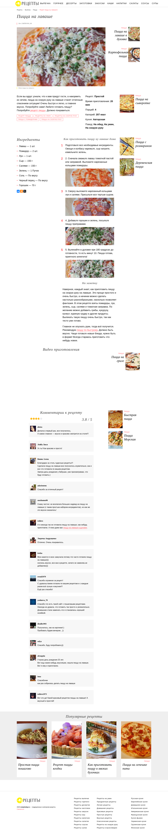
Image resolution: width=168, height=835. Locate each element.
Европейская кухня (139, 802)
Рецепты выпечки (81, 798)
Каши (110, 3)
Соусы (145, 3)
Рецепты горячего (81, 802)
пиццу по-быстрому (87, 330)
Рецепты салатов (81, 821)
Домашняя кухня (138, 805)
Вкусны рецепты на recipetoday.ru (27, 3)
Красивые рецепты (105, 811)
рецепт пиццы (37, 110)
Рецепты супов (80, 828)
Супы (155, 3)
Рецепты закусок (81, 811)
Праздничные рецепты (106, 802)
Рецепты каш (79, 815)
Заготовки (85, 3)
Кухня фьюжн (137, 818)
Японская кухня (138, 828)
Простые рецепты (104, 815)
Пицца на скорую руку (52, 119)
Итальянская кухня (139, 808)
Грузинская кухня (138, 824)
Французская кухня (139, 815)
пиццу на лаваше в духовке (75, 528)
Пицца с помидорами (27, 119)
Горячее (58, 3)
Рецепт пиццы (24, 116)
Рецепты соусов (81, 824)
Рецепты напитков (82, 818)
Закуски (100, 3)
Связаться (20, 809)
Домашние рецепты (105, 808)
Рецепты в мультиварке (107, 828)
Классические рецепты (107, 821)
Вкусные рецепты (104, 818)
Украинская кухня (138, 821)
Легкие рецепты (103, 805)
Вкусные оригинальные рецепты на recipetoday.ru (28, 800)
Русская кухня (137, 798)
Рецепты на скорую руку (66, 116)
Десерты (71, 3)
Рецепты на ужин (43, 116)
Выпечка (45, 3)
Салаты (133, 3)
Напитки (121, 3)
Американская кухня (140, 811)
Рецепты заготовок (82, 808)
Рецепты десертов (82, 805)
